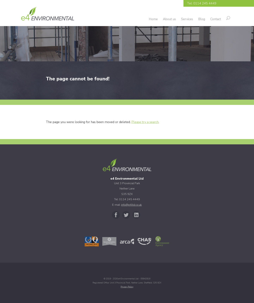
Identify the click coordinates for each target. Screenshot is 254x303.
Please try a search (145, 122)
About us (169, 19)
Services (187, 19)
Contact (215, 19)
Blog (201, 19)
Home (153, 19)
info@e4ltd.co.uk (131, 205)
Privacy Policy (127, 286)
